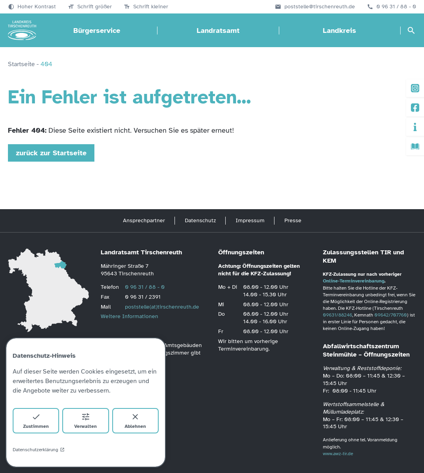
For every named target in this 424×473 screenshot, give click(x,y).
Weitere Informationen (129, 316)
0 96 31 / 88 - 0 (396, 7)
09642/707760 (390, 315)
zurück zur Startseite (51, 153)
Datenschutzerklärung (39, 449)
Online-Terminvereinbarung (353, 281)
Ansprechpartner (144, 220)
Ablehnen (135, 420)
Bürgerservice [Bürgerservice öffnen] (96, 30)
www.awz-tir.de (338, 453)
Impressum (250, 220)
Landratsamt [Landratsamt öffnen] (218, 30)
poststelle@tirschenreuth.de (319, 7)
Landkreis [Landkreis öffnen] (339, 30)
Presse (292, 220)
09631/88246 (337, 315)
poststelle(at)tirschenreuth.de (162, 306)
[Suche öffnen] (411, 30)
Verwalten (85, 420)
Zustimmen (36, 420)
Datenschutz (200, 220)
